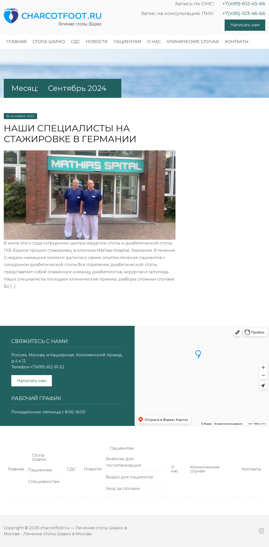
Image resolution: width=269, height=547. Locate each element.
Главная (16, 41)
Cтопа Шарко (49, 41)
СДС (75, 41)
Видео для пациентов (129, 477)
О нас (154, 41)
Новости (97, 41)
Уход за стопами (123, 488)
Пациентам (127, 41)
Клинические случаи (193, 41)
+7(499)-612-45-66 (243, 4)
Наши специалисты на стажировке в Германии (70, 133)
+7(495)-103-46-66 (243, 13)
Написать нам (245, 25)
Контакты (236, 41)
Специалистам (43, 481)
